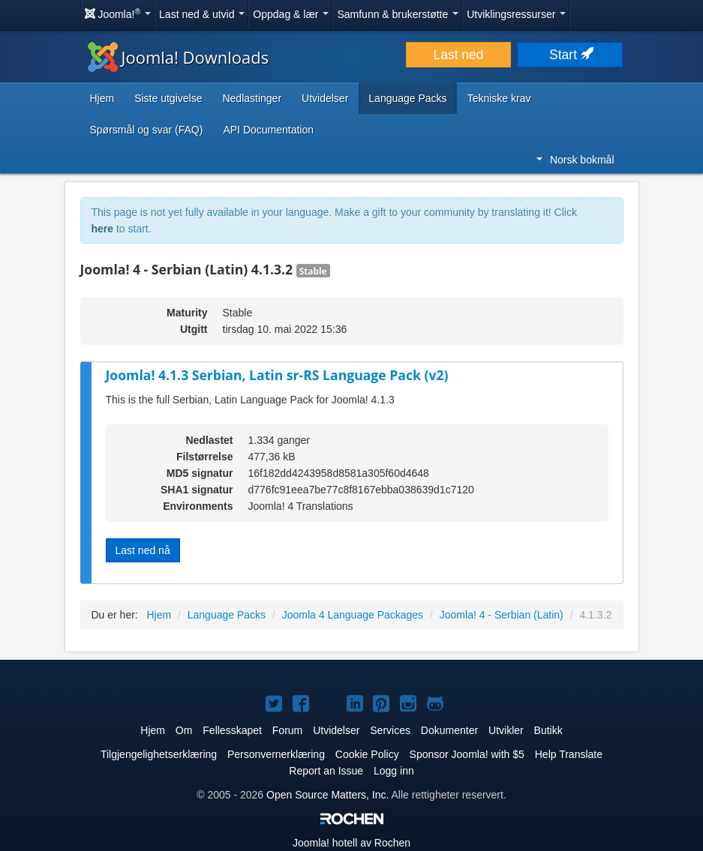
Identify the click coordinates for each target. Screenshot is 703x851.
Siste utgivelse (168, 98)
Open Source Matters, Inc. (327, 795)
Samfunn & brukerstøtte (397, 14)
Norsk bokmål (575, 160)
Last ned (458, 54)
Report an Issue (326, 771)
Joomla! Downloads (178, 57)
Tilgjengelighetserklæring (159, 754)
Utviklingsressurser (516, 14)
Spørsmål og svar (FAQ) (146, 130)
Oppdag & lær (291, 14)
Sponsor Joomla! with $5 (467, 754)
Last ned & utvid (202, 14)
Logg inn (394, 771)
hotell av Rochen (351, 843)
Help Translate (568, 754)
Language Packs (407, 98)
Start (570, 54)
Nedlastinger (251, 98)
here (103, 229)
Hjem (102, 98)
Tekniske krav (499, 98)
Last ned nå (143, 550)
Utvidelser (325, 98)
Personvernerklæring (276, 754)
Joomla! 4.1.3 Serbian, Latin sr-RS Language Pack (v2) (277, 375)
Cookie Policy (367, 754)
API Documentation (268, 130)
